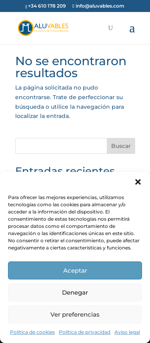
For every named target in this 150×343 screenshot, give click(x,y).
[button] (138, 182)
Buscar (121, 146)
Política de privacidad (84, 332)
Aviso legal (127, 332)
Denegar (75, 292)
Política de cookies (32, 332)
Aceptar (75, 270)
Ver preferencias (75, 314)
